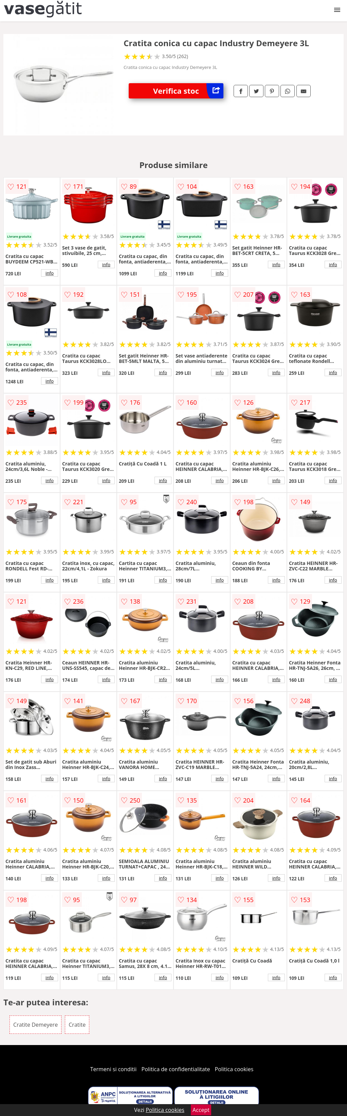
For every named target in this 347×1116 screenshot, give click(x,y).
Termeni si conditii (113, 1069)
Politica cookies (234, 1069)
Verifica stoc (188, 90)
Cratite (77, 1024)
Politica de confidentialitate (176, 1069)
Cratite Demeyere (35, 1024)
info (49, 273)
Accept (201, 1110)
